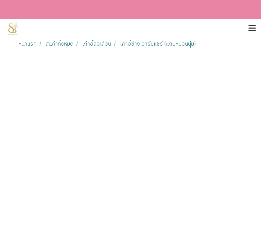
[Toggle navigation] (252, 28)
